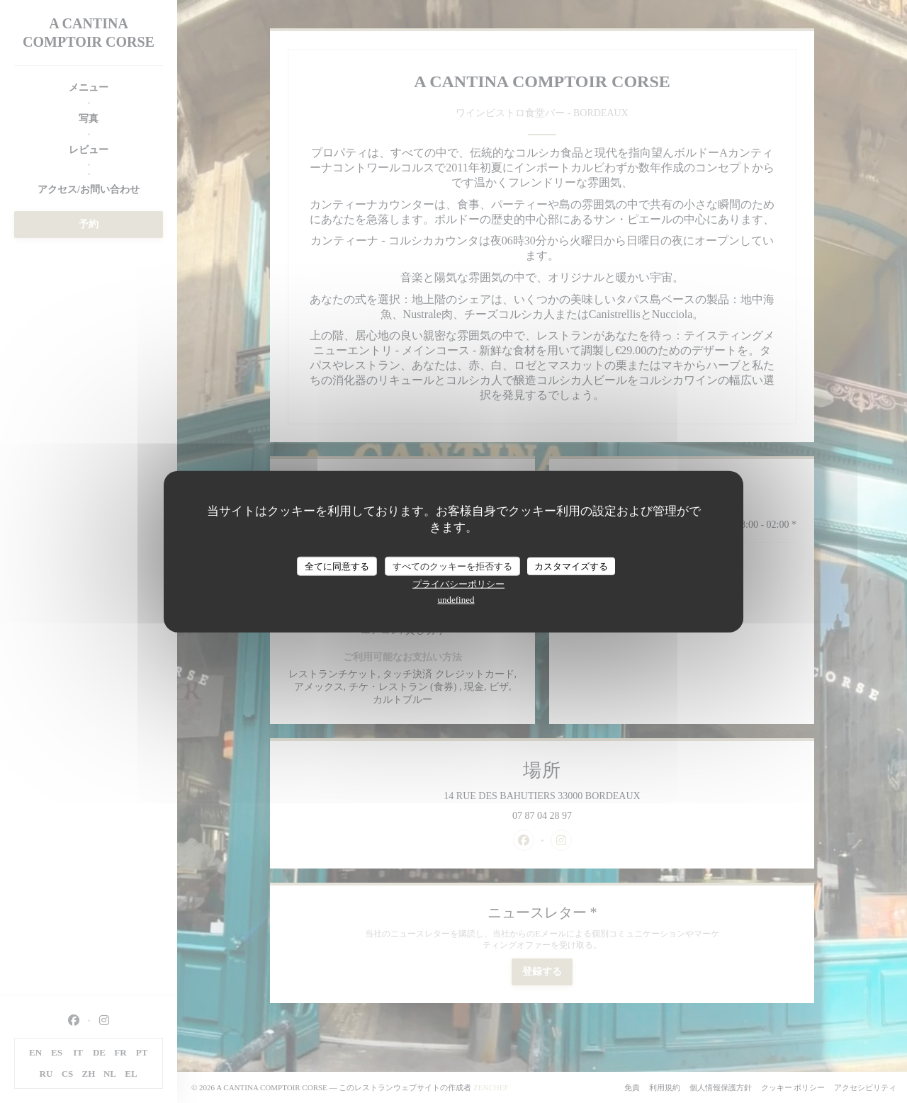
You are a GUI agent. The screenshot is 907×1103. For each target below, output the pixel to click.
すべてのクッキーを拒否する (452, 565)
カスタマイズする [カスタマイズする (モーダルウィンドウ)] (571, 565)
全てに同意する (337, 565)
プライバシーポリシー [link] (458, 584)
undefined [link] (456, 599)
